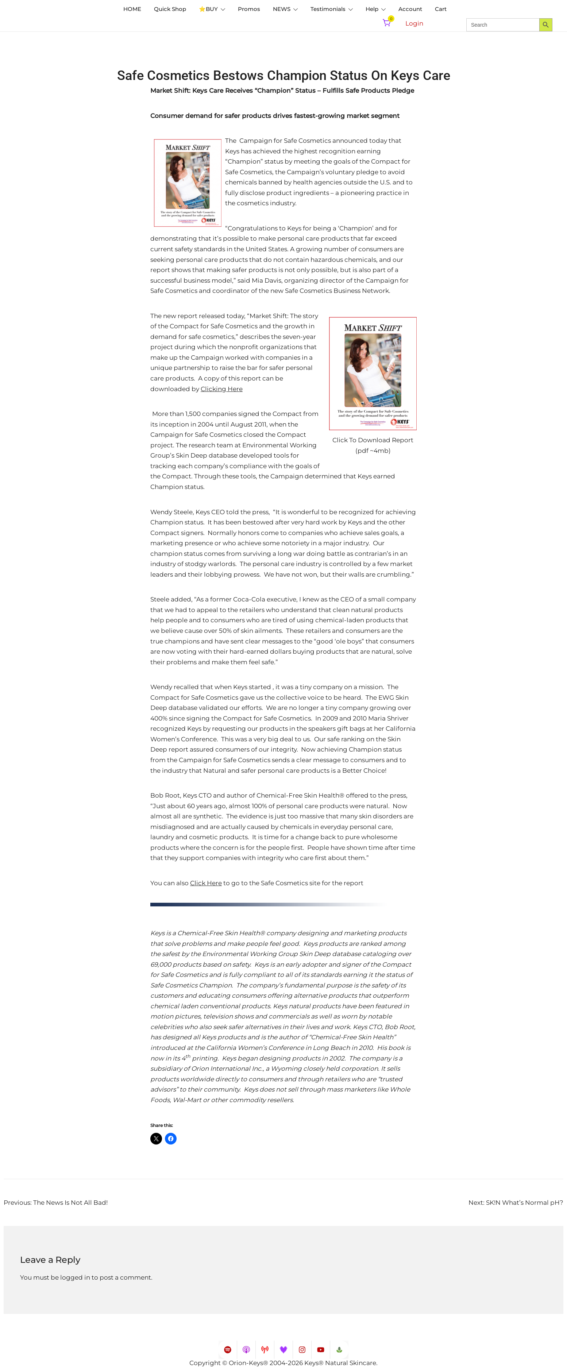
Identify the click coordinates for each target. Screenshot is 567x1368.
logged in (75, 1277)
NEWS (281, 8)
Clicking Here (222, 389)
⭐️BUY (208, 8)
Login (414, 23)
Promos (249, 8)
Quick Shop (170, 8)
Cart (441, 8)
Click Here (206, 883)
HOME (132, 8)
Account (410, 8)
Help (372, 8)
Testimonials (328, 8)
